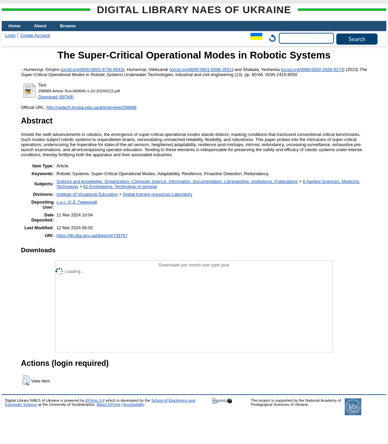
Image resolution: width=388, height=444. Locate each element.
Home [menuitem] (14, 25)
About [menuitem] (40, 25)
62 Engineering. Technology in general (119, 186)
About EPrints (108, 404)
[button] (26, 380)
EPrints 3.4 (95, 400)
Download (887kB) (56, 96)
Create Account (35, 35)
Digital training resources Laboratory (158, 194)
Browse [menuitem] (68, 25)
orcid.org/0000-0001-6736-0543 (92, 69)
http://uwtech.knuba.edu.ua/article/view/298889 (91, 107)
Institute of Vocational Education (87, 194)
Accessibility (134, 404)
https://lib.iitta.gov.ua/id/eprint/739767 (92, 235)
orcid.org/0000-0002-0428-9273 (312, 69)
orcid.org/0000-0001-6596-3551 (201, 69)
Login (10, 35)
